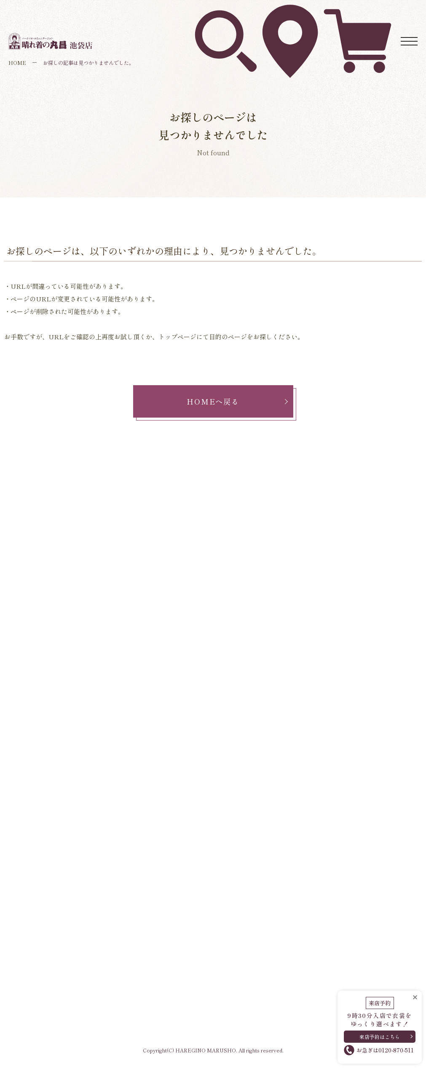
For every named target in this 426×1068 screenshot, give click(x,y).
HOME (17, 62)
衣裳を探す (226, 12)
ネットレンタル (357, 13)
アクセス (290, 12)
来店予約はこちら (380, 1034)
